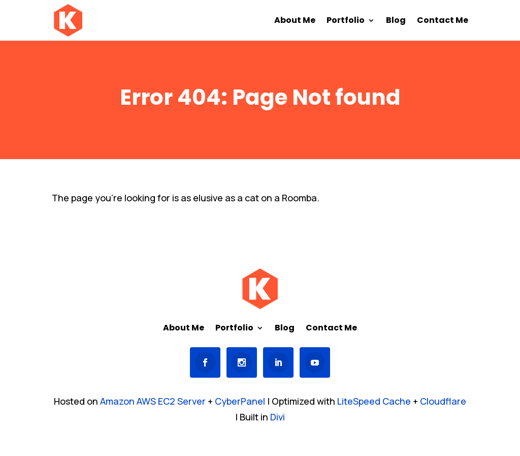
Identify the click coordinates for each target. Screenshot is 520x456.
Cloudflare (443, 401)
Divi (277, 417)
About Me (294, 21)
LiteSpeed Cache (374, 401)
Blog (396, 21)
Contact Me (442, 21)
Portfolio (346, 21)
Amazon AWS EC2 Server (153, 401)
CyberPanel (240, 401)
